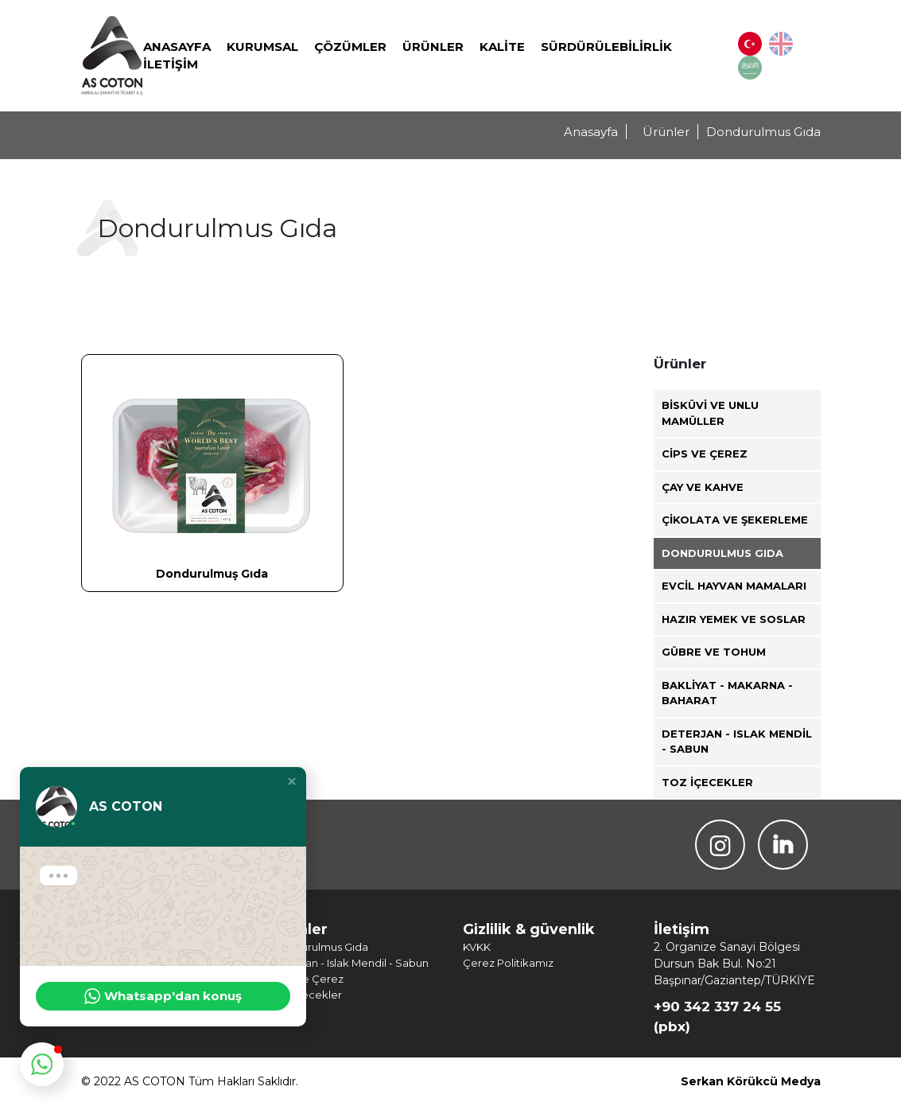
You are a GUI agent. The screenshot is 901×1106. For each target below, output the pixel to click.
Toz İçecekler (707, 782)
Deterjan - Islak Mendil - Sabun (737, 741)
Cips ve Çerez (705, 453)
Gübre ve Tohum (714, 651)
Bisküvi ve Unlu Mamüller (710, 413)
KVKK (477, 946)
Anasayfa (177, 46)
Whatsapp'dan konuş (163, 996)
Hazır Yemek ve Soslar (734, 619)
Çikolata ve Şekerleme (735, 519)
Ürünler (433, 46)
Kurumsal (262, 46)
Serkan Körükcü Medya (751, 1081)
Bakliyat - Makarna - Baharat (727, 693)
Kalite (502, 46)
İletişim (170, 64)
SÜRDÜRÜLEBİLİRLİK (606, 46)
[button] (292, 781)
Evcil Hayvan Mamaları (734, 585)
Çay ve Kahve (703, 487)
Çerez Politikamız (508, 962)
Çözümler (350, 46)
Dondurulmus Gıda (722, 553)
